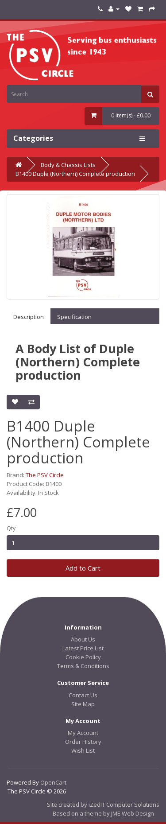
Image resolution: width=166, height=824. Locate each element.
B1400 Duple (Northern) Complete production (75, 174)
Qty (11, 528)
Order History (83, 742)
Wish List (83, 750)
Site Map (83, 704)
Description (28, 317)
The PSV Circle (45, 475)
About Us (83, 639)
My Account (83, 733)
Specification (74, 317)
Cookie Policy (83, 657)
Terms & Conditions (83, 666)
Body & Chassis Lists (68, 165)
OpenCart (53, 782)
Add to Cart (83, 568)
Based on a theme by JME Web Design (103, 813)
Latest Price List (83, 648)
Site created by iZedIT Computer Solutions (103, 804)
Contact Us (83, 695)
